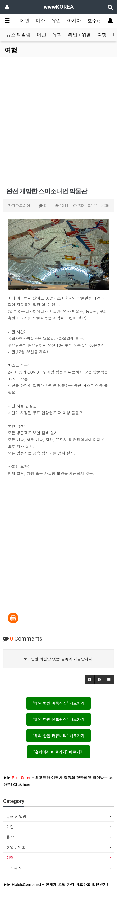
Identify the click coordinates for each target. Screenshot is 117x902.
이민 (41, 35)
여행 (102, 35)
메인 (25, 20)
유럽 (56, 20)
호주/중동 (97, 20)
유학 (57, 35)
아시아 (74, 20)
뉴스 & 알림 (18, 35)
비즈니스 (13, 867)
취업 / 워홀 (79, 35)
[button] (90, 679)
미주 (40, 20)
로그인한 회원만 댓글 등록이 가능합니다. (58, 658)
